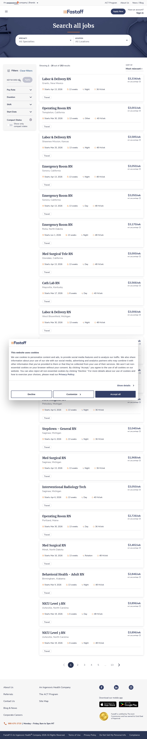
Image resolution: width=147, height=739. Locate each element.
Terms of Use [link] (74, 735)
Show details (123, 385)
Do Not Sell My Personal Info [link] (112, 735)
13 (112, 665)
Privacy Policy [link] (90, 735)
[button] (45, 40)
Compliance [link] (134, 735)
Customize (73, 394)
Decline (31, 394)
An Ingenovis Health (22, 735)
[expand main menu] (6, 11)
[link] (111, 3)
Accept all (115, 394)
